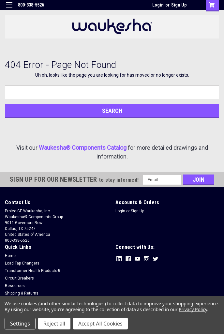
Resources (15, 285)
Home (10, 255)
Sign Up (179, 5)
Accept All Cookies (100, 323)
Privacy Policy (193, 309)
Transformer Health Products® (33, 270)
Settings (20, 323)
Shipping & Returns (21, 293)
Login (158, 5)
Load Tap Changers (22, 263)
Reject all (54, 323)
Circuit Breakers (19, 278)
